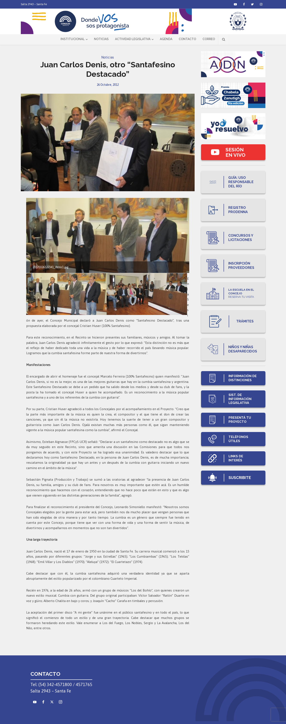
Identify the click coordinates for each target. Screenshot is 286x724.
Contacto (187, 39)
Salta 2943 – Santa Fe (34, 4)
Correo (209, 39)
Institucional (73, 39)
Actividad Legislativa (132, 39)
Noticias (101, 39)
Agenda (166, 39)
